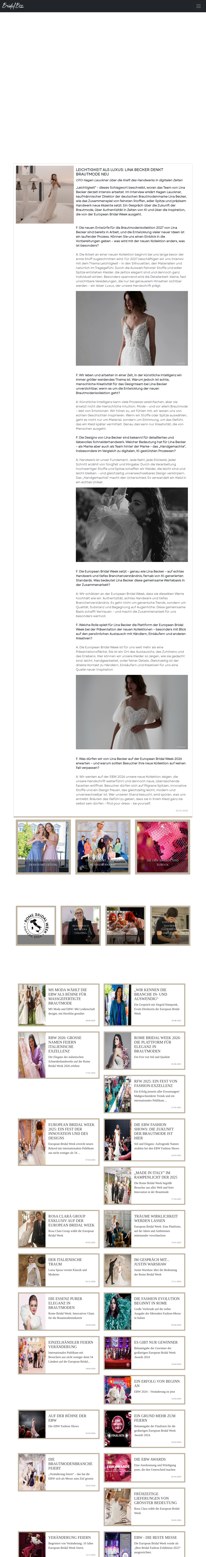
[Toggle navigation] (198, 6)
